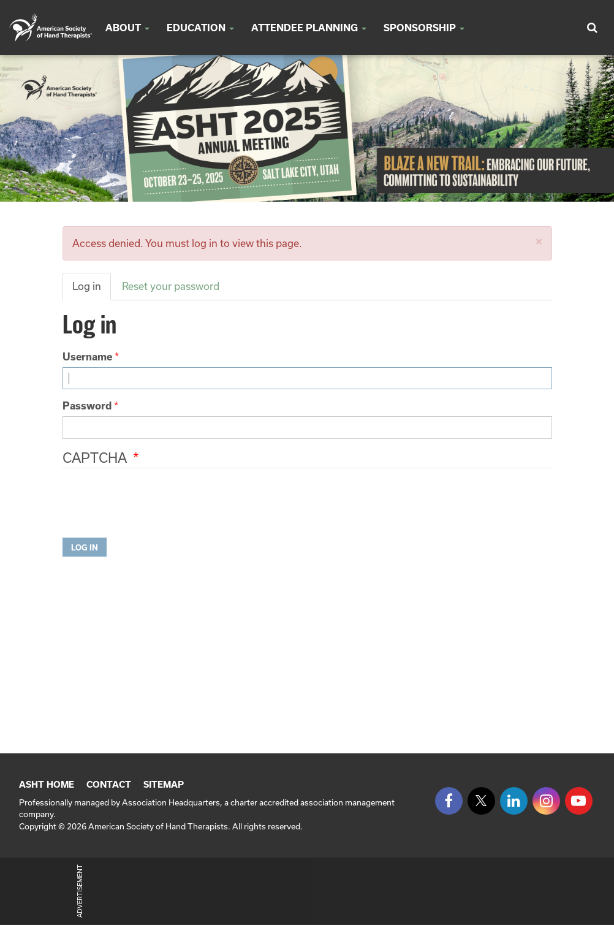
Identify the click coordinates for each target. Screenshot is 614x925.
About (127, 27)
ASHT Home (46, 784)
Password (87, 405)
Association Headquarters (171, 802)
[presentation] (156, 504)
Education (200, 27)
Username (87, 356)
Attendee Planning (308, 27)
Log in (86, 286)
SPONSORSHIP (424, 27)
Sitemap (163, 784)
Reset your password (170, 286)
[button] (539, 241)
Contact (108, 784)
